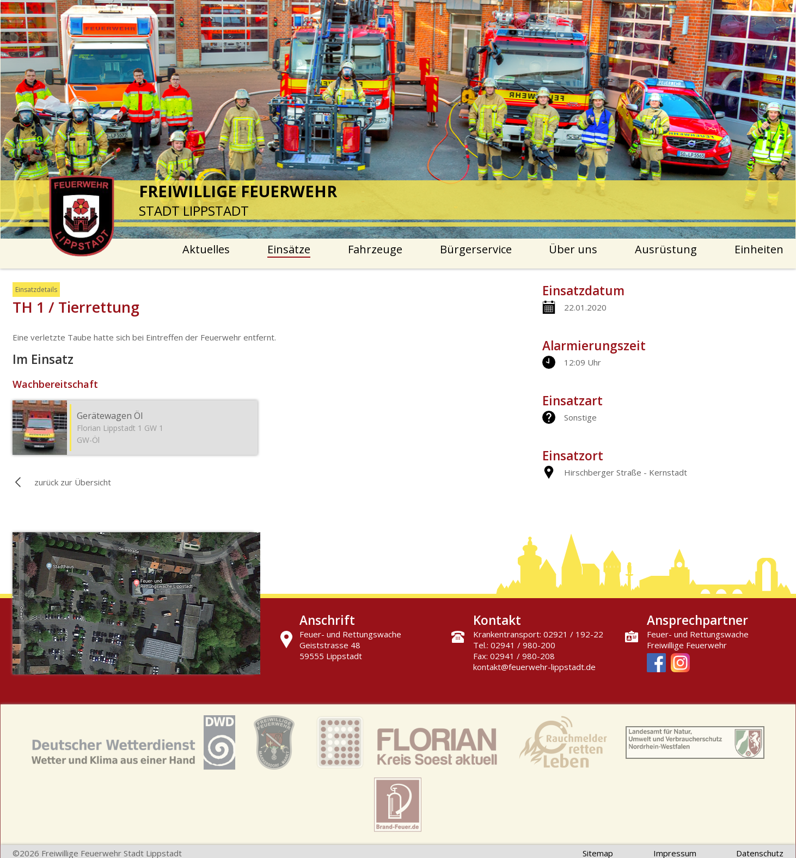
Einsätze (288, 249)
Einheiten (758, 249)
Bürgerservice (476, 249)
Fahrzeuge (375, 249)
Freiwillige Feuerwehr (687, 645)
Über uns (573, 249)
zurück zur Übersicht (72, 482)
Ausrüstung (666, 249)
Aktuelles (206, 249)
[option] (398, 119)
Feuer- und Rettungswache (698, 634)
